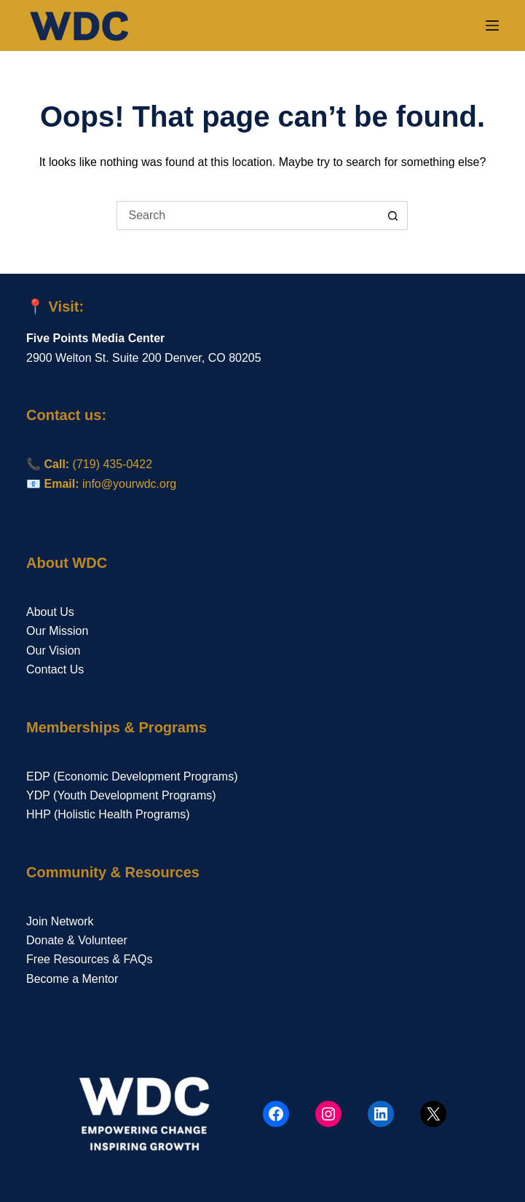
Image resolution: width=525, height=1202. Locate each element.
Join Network (59, 921)
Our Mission (57, 631)
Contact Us (55, 669)
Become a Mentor (72, 979)
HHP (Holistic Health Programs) (108, 814)
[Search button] (393, 215)
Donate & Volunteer (76, 940)
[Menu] (492, 25)
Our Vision (53, 650)
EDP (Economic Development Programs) (131, 776)
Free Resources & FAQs (89, 959)
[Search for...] (248, 215)
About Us (50, 612)
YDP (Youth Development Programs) (121, 795)
